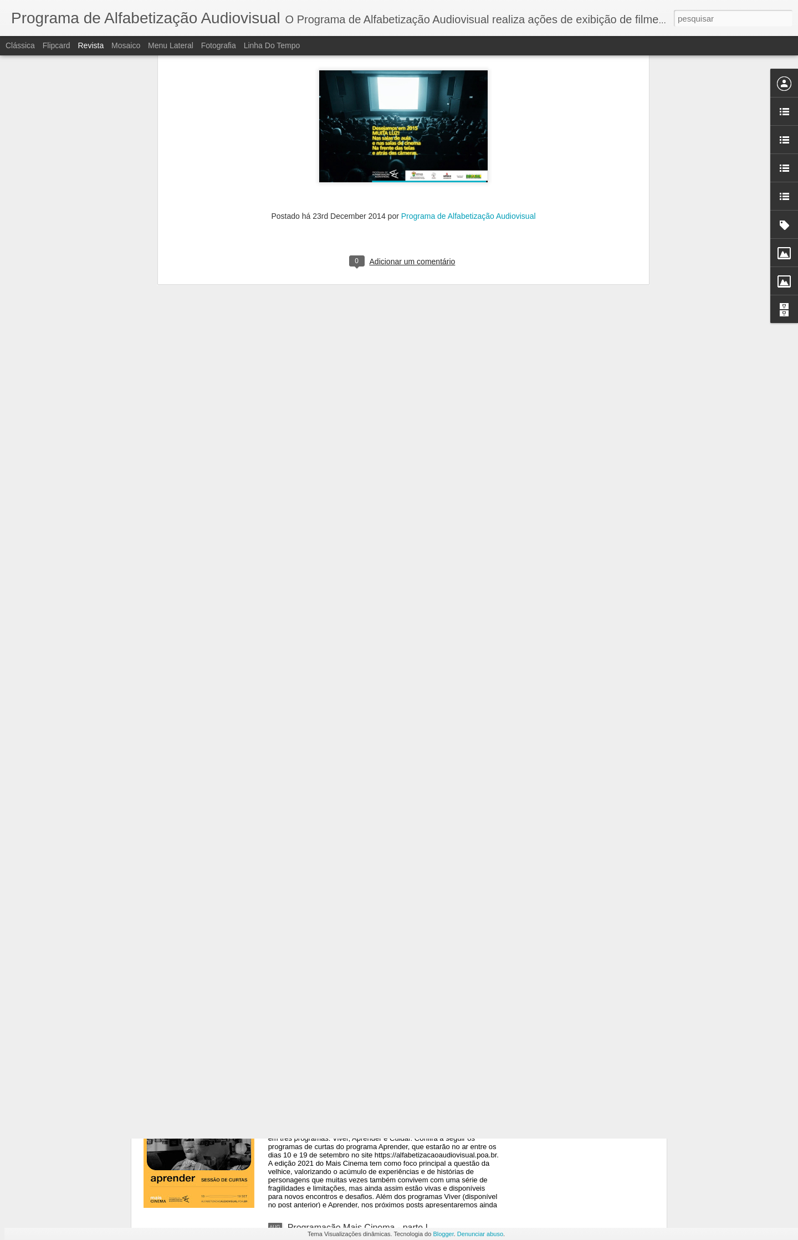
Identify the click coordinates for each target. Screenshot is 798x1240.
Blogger (443, 1234)
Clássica (20, 45)
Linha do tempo (272, 45)
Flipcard (56, 45)
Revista (91, 45)
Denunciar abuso (480, 1234)
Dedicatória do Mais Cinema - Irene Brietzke (375, 850)
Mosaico (125, 45)
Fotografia (218, 45)
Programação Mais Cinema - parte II (359, 1101)
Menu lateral (170, 45)
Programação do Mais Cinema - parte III (367, 976)
